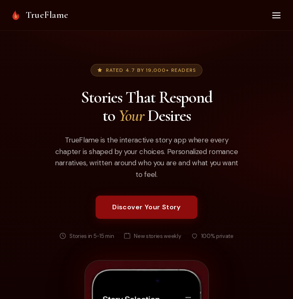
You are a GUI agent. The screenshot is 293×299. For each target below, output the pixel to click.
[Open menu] (276, 15)
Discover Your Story (146, 207)
